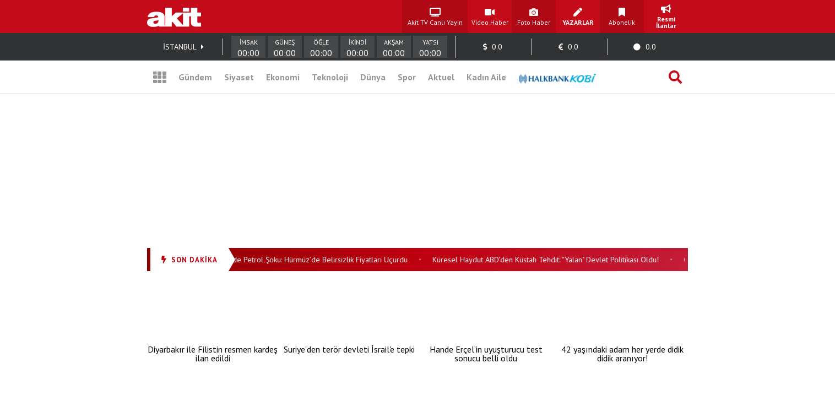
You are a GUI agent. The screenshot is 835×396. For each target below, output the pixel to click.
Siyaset (239, 77)
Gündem (195, 77)
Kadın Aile (486, 77)
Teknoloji (330, 77)
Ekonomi (283, 77)
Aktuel (441, 77)
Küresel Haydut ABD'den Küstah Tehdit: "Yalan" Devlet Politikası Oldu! (549, 259)
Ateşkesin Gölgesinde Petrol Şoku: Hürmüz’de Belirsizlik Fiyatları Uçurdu (292, 259)
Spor (407, 77)
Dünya (373, 77)
